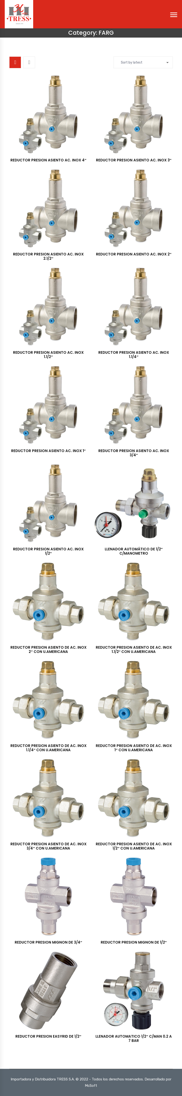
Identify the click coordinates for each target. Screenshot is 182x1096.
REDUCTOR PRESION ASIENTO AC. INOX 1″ (48, 450)
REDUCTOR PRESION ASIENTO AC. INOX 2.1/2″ (48, 256)
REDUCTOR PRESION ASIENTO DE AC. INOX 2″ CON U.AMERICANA (48, 649)
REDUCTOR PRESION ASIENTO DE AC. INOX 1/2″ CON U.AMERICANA (134, 846)
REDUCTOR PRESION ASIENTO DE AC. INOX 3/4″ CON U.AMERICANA (48, 846)
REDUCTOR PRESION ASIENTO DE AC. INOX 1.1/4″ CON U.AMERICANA (48, 747)
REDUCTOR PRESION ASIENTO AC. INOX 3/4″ (133, 452)
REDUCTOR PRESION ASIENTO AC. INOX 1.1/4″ (133, 354)
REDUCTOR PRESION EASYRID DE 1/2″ (48, 1036)
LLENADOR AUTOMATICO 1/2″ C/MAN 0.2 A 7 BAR (134, 1038)
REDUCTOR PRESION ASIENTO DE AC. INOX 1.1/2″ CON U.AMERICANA (134, 649)
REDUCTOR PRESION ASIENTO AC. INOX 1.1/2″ (48, 354)
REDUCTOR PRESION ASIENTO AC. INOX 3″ (133, 160)
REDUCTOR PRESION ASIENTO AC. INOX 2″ (133, 254)
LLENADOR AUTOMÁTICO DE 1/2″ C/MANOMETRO (134, 551)
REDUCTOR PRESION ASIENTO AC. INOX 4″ (48, 160)
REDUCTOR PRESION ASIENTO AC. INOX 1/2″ (48, 551)
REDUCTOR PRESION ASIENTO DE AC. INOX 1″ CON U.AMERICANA (134, 747)
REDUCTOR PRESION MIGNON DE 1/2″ (134, 942)
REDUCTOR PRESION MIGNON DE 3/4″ (48, 942)
